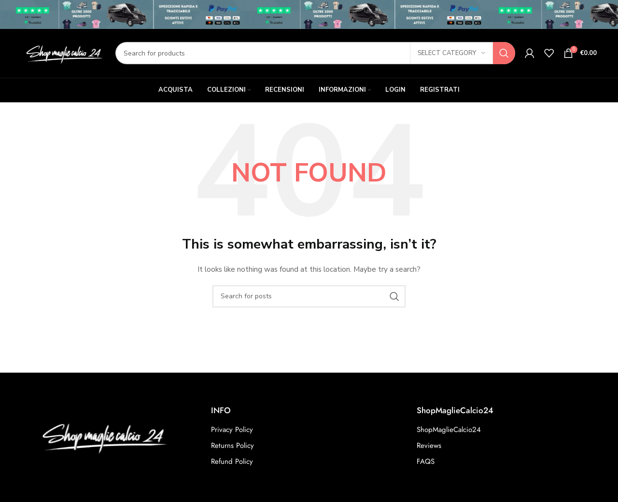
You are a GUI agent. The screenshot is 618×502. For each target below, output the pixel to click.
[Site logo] (63, 53)
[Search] (315, 54)
